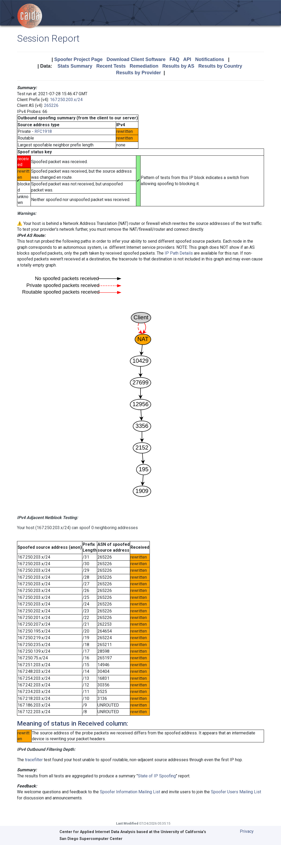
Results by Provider (138, 72)
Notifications (209, 59)
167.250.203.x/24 (66, 99)
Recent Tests (111, 66)
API (187, 59)
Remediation (144, 66)
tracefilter (34, 759)
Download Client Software (136, 59)
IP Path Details (179, 253)
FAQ (174, 59)
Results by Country (220, 66)
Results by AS (178, 66)
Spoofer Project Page (78, 59)
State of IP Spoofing (157, 775)
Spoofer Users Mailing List (236, 791)
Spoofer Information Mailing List (130, 791)
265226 (51, 105)
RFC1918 (43, 131)
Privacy (247, 831)
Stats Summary (74, 66)
